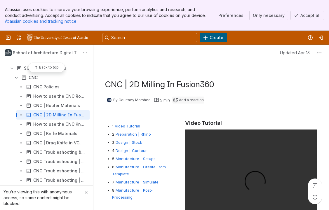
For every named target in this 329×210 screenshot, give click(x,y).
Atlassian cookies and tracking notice (40, 21)
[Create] (213, 37)
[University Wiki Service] (57, 37)
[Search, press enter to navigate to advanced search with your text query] (149, 37)
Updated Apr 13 (295, 52)
